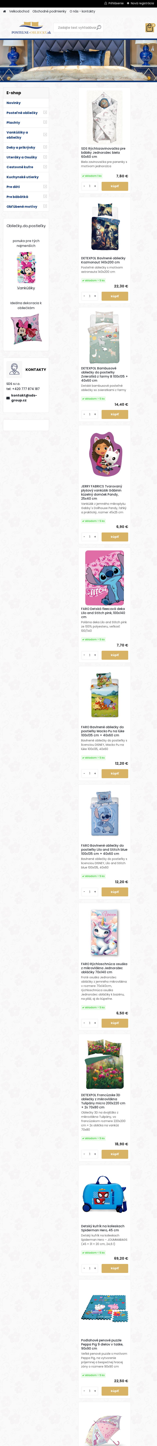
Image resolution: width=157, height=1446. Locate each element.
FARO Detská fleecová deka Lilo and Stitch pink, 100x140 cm (78, 400)
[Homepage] (4, 11)
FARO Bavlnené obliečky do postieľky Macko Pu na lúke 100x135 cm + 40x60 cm (129, 400)
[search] (98, 29)
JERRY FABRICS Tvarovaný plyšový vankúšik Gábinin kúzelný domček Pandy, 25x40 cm (129, 273)
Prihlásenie (116, 3)
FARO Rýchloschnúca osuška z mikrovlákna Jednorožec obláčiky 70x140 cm (126, 526)
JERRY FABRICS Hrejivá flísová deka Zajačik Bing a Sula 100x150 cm (129, 1158)
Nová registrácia (142, 3)
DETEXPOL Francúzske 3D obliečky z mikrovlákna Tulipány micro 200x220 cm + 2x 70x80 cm (78, 666)
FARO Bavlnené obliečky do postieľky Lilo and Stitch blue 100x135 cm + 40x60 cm (78, 531)
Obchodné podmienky (49, 11)
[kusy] (65, 195)
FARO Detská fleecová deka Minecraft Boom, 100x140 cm (126, 925)
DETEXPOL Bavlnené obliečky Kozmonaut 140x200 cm (125, 154)
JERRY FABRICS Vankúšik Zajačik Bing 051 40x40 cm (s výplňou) (77, 1266)
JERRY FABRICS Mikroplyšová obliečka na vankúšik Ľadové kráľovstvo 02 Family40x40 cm (129, 1268)
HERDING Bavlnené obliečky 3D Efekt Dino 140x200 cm (126, 1050)
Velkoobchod (19, 11)
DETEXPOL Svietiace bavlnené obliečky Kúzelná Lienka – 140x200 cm (78, 1051)
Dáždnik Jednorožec (125, 799)
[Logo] (31, 28)
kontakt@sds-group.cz (24, 398)
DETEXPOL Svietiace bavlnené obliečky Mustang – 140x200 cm (77, 1158)
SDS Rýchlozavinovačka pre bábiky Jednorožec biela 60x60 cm (77, 153)
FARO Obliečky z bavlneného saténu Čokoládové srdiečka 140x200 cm (126, 1379)
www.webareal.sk (95, 1442)
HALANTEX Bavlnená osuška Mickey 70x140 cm (78, 1378)
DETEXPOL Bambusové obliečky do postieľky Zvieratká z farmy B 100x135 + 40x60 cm (76, 274)
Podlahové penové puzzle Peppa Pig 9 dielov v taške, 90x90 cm (78, 795)
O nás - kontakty (82, 11)
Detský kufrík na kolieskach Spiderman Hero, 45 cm (127, 667)
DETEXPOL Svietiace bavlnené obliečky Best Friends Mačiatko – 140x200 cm (76, 924)
